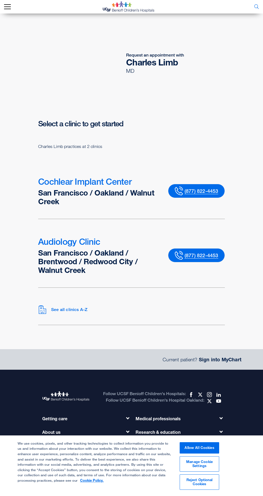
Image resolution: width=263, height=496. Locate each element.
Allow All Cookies (199, 447)
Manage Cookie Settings (199, 463)
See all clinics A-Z (62, 309)
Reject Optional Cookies (199, 482)
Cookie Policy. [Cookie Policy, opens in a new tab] (92, 480)
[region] (131, 465)
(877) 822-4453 (201, 191)
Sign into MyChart (220, 359)
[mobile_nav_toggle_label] (7, 7)
